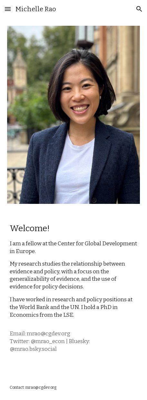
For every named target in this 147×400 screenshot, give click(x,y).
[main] (73, 293)
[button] (7, 9)
